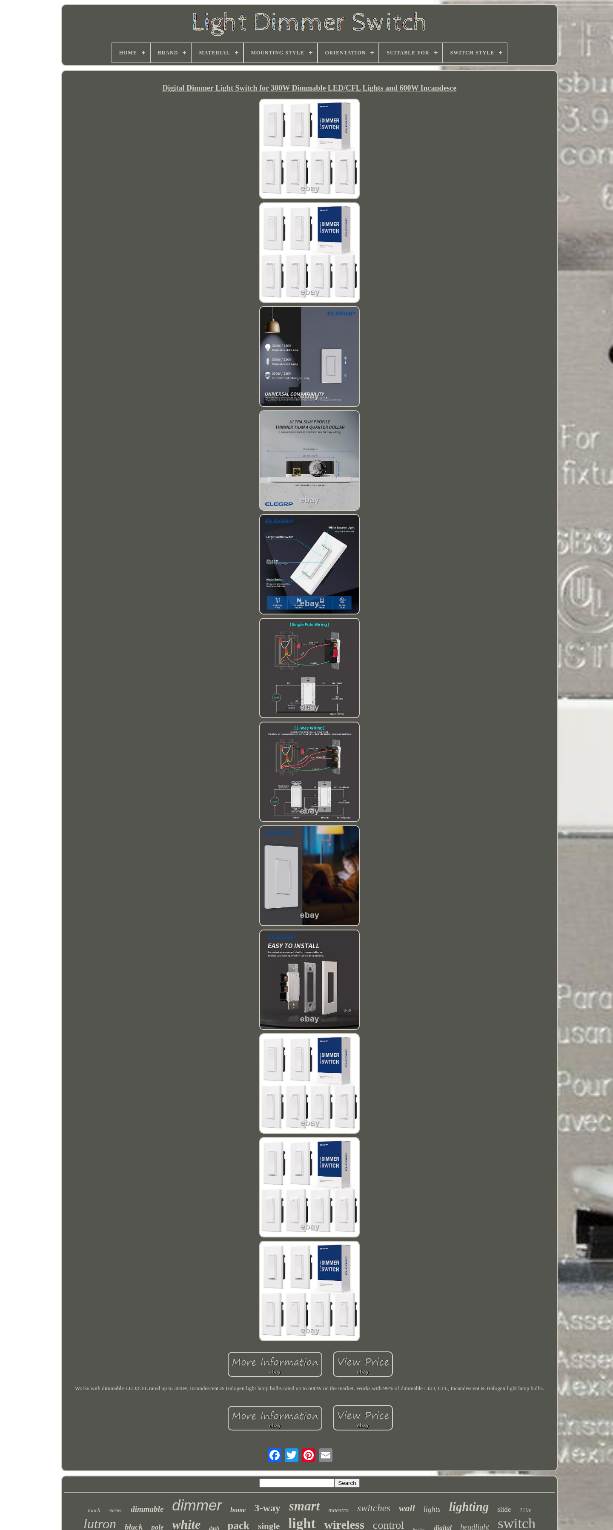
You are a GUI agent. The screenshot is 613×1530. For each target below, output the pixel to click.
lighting (469, 1506)
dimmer (197, 1505)
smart (304, 1506)
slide (504, 1509)
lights (432, 1509)
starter (115, 1510)
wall (407, 1508)
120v (525, 1510)
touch (94, 1510)
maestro (338, 1510)
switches (373, 1508)
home (238, 1509)
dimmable (147, 1508)
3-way (267, 1507)
